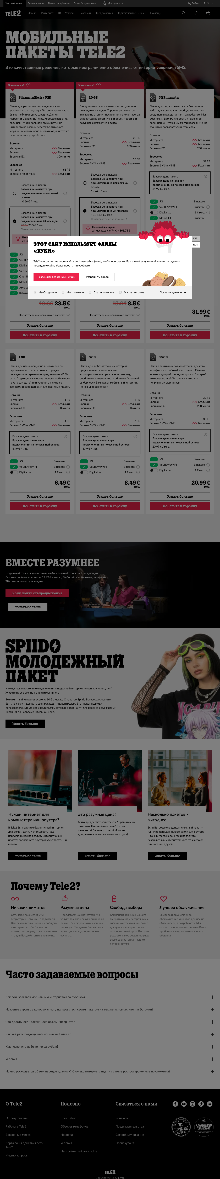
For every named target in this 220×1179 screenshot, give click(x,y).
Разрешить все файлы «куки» (56, 277)
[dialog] (110, 267)
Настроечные (73, 292)
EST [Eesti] (195, 238)
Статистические (101, 292)
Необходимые (45, 292)
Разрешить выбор (97, 277)
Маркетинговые (131, 292)
